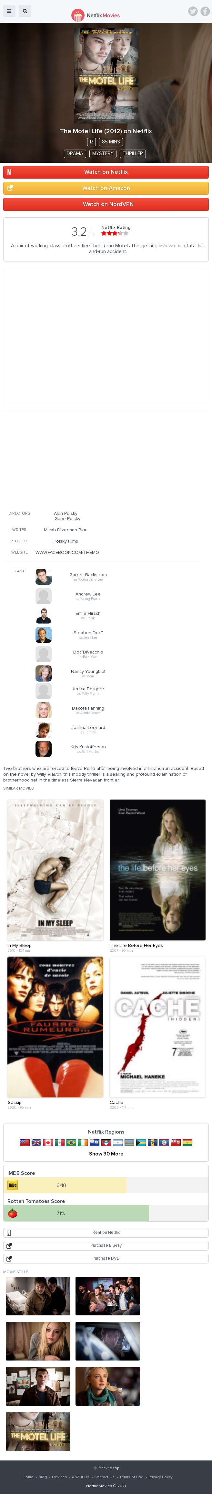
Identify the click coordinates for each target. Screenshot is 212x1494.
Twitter (193, 11)
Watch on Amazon (106, 188)
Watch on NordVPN (108, 204)
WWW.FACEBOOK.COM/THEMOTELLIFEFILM (79, 552)
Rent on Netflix (106, 1233)
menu (9, 11)
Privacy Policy (160, 1477)
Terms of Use (131, 1477)
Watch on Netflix (106, 172)
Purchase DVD (106, 1258)
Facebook (205, 11)
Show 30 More (106, 1153)
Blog (42, 1477)
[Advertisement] (103, 459)
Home (28, 1477)
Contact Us (104, 1477)
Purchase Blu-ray (106, 1245)
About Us (80, 1477)
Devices (59, 1477)
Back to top (109, 1468)
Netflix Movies (99, 1486)
